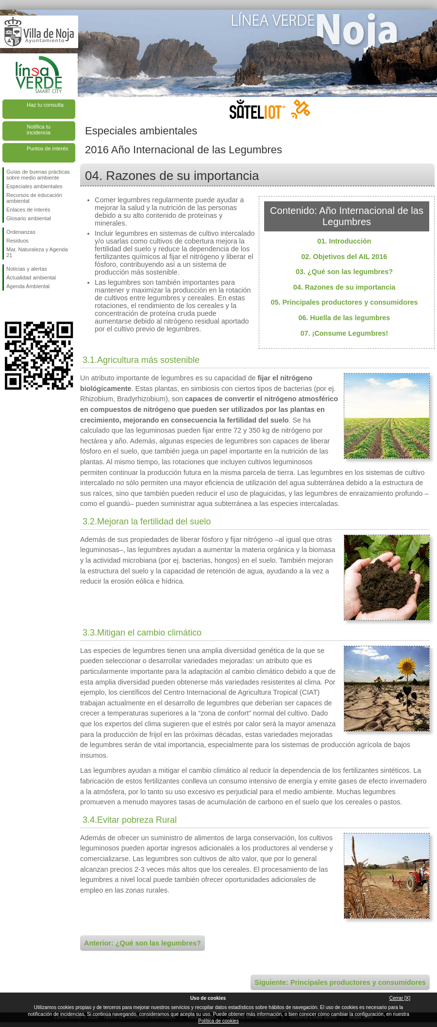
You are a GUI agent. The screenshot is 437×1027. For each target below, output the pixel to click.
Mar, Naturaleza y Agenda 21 (37, 252)
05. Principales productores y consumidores (344, 302)
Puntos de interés (47, 148)
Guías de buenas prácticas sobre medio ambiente (38, 174)
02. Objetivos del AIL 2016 (344, 257)
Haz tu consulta (45, 105)
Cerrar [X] (399, 998)
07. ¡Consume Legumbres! (344, 333)
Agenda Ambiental (28, 286)
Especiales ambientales (34, 186)
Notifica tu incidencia (38, 129)
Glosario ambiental (28, 218)
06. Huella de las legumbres (344, 318)
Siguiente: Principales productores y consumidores (340, 982)
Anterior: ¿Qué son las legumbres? (142, 943)
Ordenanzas (20, 232)
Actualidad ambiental (31, 277)
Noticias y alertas (26, 269)
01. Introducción (344, 241)
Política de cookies (218, 1021)
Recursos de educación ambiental (34, 198)
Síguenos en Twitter (24, 306)
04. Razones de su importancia (344, 287)
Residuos (17, 241)
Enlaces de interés (28, 209)
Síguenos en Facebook (8, 306)
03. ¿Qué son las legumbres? (344, 272)
